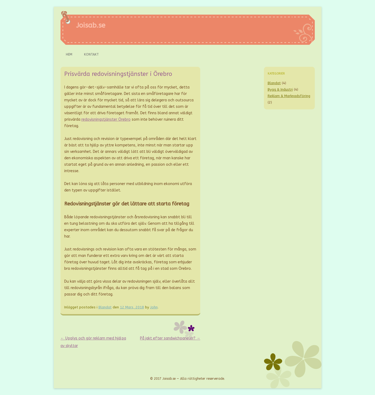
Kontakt (91, 54)
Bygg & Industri (280, 89)
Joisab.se (90, 25)
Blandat (105, 307)
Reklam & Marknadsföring (289, 96)
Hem (69, 54)
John (154, 307)
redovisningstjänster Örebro (106, 119)
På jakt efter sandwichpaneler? (170, 338)
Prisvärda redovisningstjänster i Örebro (118, 74)
